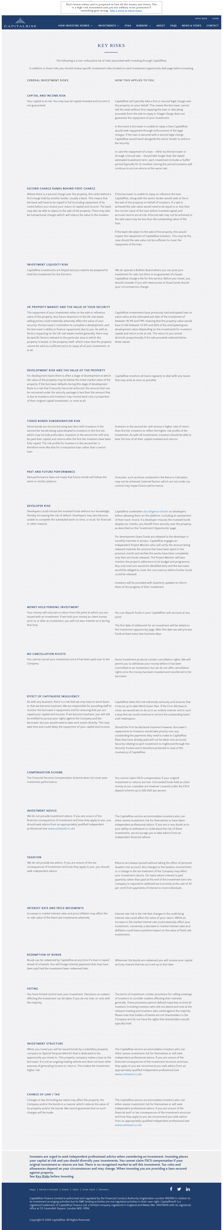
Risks (65, 1189)
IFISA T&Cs (88, 1189)
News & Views (191, 25)
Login (215, 19)
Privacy (104, 1189)
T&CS (75, 1189)
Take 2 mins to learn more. (126, 10)
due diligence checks (155, 511)
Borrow (142, 25)
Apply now (201, 19)
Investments (107, 25)
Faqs (173, 25)
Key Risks (42, 1176)
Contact (213, 25)
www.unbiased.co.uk (61, 828)
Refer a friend (48, 1189)
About (160, 25)
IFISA (128, 25)
